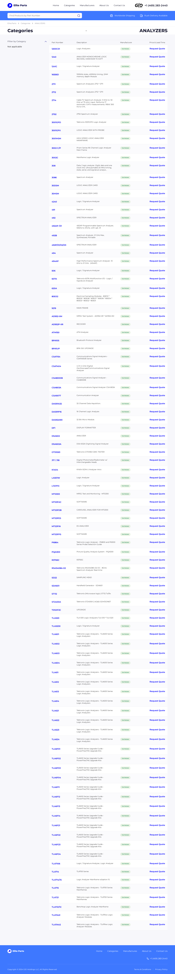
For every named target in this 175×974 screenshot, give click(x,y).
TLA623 (55, 730)
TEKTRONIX (125, 49)
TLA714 (55, 872)
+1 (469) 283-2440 (156, 5)
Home (56, 5)
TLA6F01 (56, 749)
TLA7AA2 (56, 924)
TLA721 (55, 897)
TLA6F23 (56, 844)
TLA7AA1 (56, 915)
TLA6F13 (56, 806)
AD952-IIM (57, 316)
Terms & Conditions (142, 969)
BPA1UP (56, 348)
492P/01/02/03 (59, 245)
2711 (54, 84)
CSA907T (56, 395)
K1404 (55, 470)
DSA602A (56, 444)
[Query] (44, 15)
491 (53, 210)
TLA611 (55, 672)
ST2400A (56, 602)
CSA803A (56, 387)
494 (54, 253)
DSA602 (56, 436)
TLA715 (55, 888)
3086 (54, 177)
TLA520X (56, 626)
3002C (55, 157)
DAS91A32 (57, 404)
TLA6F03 (56, 768)
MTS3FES (56, 518)
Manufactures (130, 951)
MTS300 (56, 494)
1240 (54, 57)
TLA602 (55, 644)
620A (54, 288)
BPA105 (55, 340)
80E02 (55, 296)
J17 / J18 (55, 460)
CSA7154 (56, 357)
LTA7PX (55, 486)
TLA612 (55, 682)
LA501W (56, 478)
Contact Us (119, 5)
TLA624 (55, 739)
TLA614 (55, 701)
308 (53, 166)
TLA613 (55, 691)
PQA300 (56, 552)
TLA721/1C (57, 907)
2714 (54, 100)
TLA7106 (56, 863)
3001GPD (56, 122)
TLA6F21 (56, 825)
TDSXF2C (56, 610)
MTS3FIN (56, 526)
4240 (54, 202)
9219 (54, 308)
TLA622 (55, 720)
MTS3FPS (56, 534)
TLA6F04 (56, 777)
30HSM (55, 193)
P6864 (55, 542)
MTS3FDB (57, 510)
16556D (55, 74)
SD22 (54, 578)
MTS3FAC (56, 502)
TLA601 (55, 634)
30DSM (55, 185)
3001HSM (56, 138)
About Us (104, 5)
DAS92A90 (57, 420)
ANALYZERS (40, 23)
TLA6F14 (56, 816)
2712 (54, 92)
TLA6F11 (56, 787)
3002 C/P (56, 148)
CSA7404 (56, 366)
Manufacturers (87, 5)
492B (54, 235)
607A (54, 279)
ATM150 (55, 332)
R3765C (55, 560)
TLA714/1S (57, 880)
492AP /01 (57, 226)
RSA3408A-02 (59, 568)
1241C (54, 66)
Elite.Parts (11, 23)
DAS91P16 (57, 412)
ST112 (54, 594)
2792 (54, 114)
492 (53, 218)
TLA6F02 (56, 758)
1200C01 (56, 49)
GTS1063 (56, 452)
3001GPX (56, 130)
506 (53, 271)
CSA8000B (57, 378)
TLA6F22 (56, 835)
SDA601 (55, 586)
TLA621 (55, 711)
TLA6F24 (56, 854)
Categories (69, 5)
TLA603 (55, 653)
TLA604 (56, 663)
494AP (55, 261)
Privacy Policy (161, 969)
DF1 (53, 428)
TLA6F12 (56, 797)
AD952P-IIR (57, 324)
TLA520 (55, 618)
